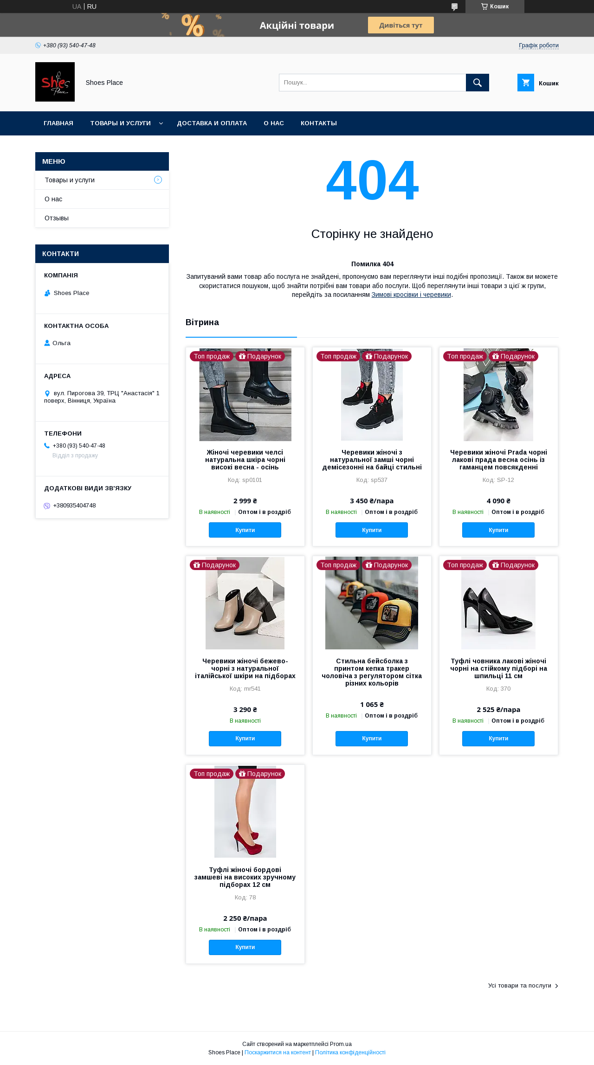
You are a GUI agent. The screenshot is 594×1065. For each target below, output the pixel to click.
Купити (245, 530)
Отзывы (57, 218)
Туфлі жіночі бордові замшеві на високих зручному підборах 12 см (245, 877)
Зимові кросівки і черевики (411, 294)
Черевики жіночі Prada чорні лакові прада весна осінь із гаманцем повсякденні (498, 460)
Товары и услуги (120, 123)
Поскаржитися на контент (278, 1052)
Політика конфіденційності (350, 1052)
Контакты (319, 123)
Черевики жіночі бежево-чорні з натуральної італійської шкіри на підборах (245, 668)
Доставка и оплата (212, 123)
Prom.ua (341, 1044)
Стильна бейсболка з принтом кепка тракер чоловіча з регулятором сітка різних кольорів (372, 672)
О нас (274, 123)
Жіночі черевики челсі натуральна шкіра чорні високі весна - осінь (245, 460)
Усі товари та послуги (519, 985)
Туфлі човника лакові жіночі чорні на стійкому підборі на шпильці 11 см (498, 668)
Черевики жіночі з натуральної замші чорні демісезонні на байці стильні (372, 460)
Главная (58, 123)
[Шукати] (477, 82)
